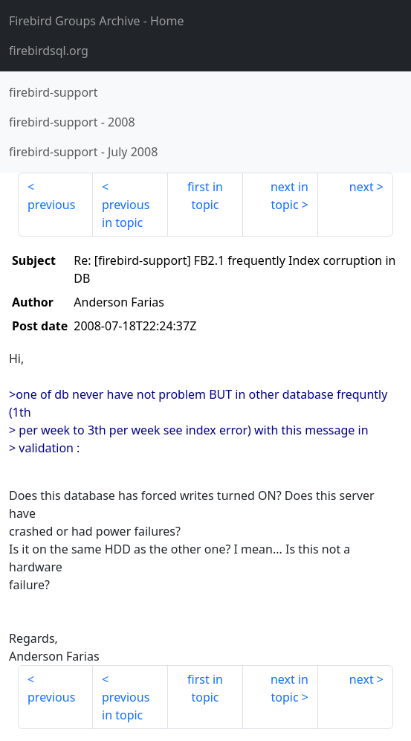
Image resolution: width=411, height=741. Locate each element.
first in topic (205, 196)
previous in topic (125, 213)
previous (51, 204)
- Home (96, 21)
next (361, 187)
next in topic (289, 196)
